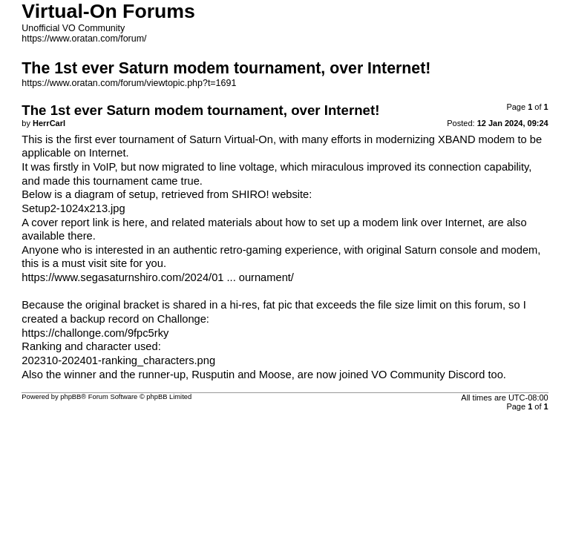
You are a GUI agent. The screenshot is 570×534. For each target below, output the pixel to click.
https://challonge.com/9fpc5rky (95, 333)
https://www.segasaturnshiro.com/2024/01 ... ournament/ (158, 277)
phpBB (70, 396)
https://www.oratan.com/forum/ (84, 38)
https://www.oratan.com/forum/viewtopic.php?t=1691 (129, 83)
